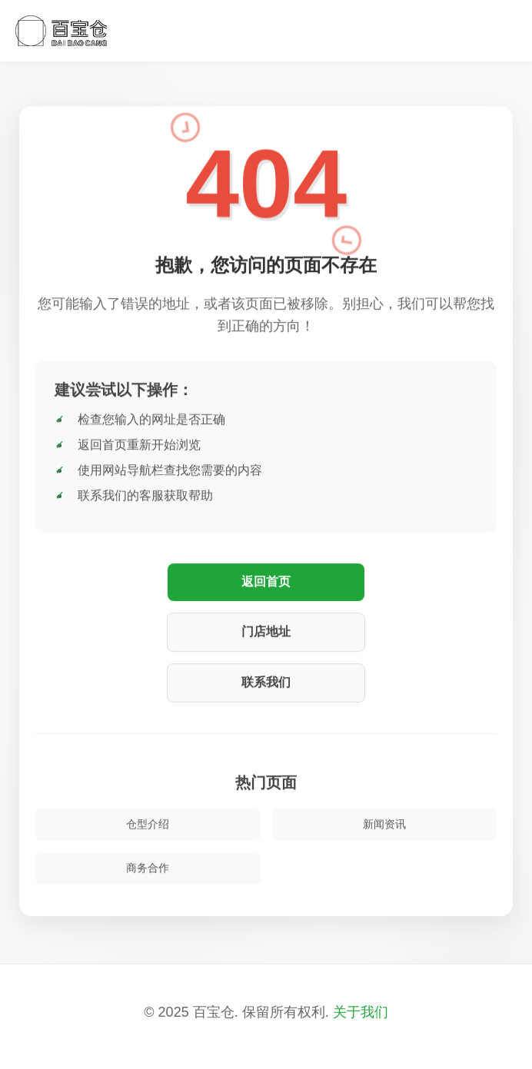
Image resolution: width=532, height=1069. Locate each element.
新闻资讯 (384, 824)
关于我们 (360, 1012)
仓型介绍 (147, 824)
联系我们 (266, 682)
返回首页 (266, 581)
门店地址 (266, 631)
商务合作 (147, 868)
